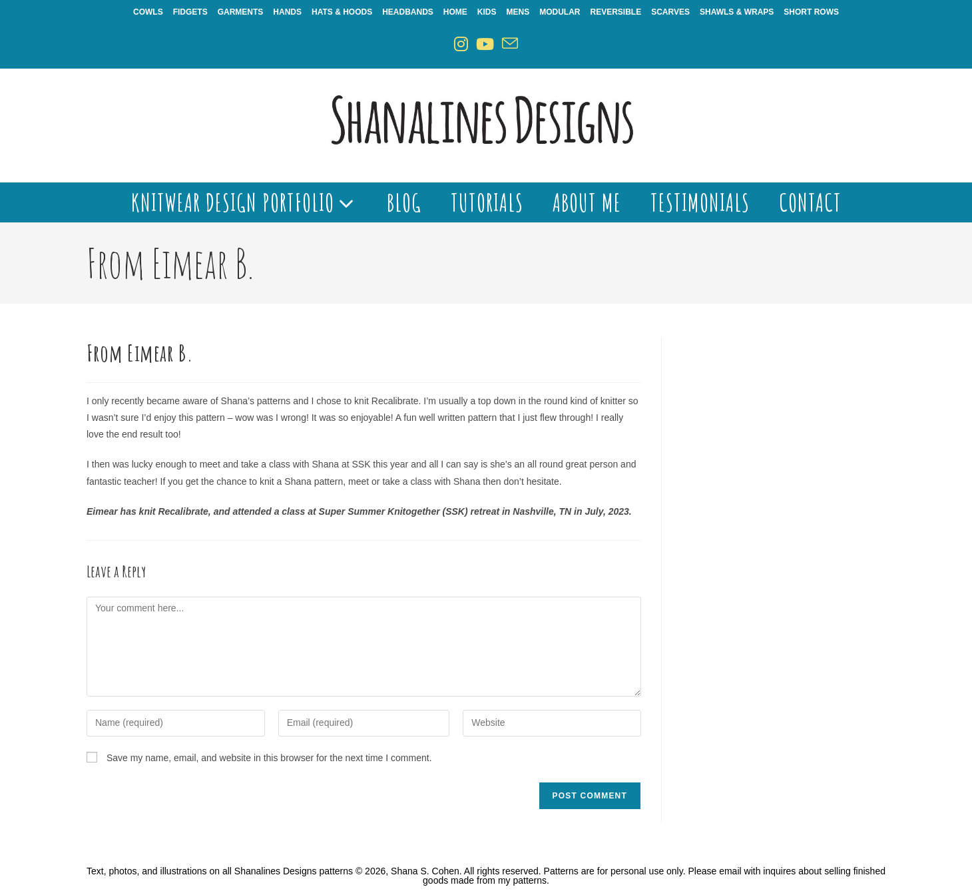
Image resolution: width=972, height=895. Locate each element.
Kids (487, 12)
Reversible (616, 12)
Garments (241, 12)
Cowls (148, 12)
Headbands (407, 12)
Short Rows (811, 12)
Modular (559, 12)
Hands (287, 12)
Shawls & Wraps (737, 12)
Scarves (670, 12)
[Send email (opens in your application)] (510, 44)
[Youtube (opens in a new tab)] (485, 44)
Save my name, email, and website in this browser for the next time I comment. (269, 757)
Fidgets (190, 12)
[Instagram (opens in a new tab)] (461, 44)
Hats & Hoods (342, 12)
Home (455, 12)
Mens (518, 12)
